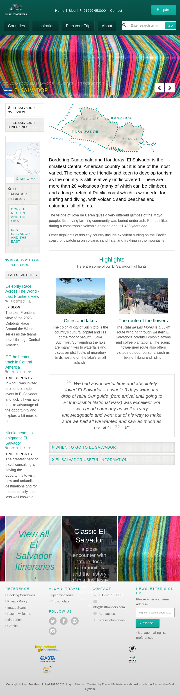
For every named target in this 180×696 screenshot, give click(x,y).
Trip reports (18, 378)
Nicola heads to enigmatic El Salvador (19, 438)
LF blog (13, 307)
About (107, 26)
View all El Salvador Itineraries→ (35, 555)
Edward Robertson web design (121, 684)
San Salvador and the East (20, 235)
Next (170, 87)
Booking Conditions (21, 595)
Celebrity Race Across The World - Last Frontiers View (22, 291)
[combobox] (149, 25)
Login (69, 684)
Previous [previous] (51, 268)
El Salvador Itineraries (21, 125)
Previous (159, 87)
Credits (12, 626)
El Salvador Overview (21, 110)
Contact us (107, 614)
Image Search (17, 607)
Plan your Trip (78, 26)
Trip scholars (60, 601)
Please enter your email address (153, 601)
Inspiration (45, 26)
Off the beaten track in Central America (18, 362)
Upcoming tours (62, 595)
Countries (16, 26)
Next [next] (172, 268)
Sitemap (80, 684)
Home (59, 10)
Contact (116, 10)
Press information (112, 620)
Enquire (164, 9)
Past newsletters (19, 614)
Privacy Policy (17, 601)
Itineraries (14, 620)
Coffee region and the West (19, 215)
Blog (72, 10)
